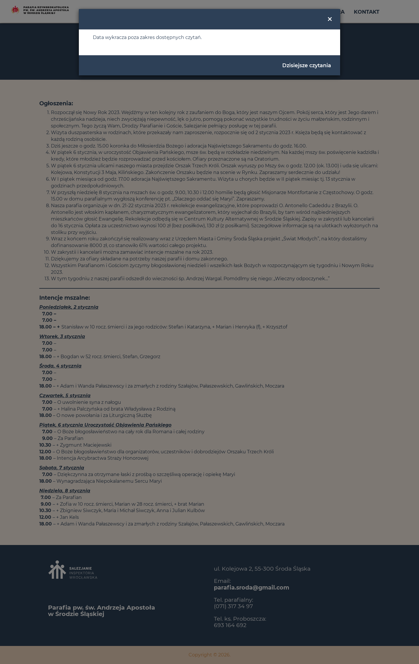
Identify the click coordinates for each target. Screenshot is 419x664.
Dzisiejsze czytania (306, 65)
